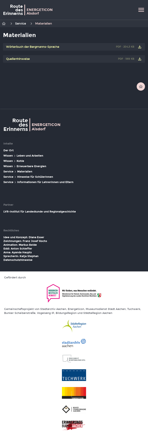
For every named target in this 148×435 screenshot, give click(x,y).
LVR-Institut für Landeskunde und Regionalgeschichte (39, 211)
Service (20, 23)
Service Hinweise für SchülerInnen (28, 177)
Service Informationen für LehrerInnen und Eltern (38, 182)
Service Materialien (17, 172)
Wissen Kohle (13, 161)
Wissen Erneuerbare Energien (24, 166)
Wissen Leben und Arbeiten (23, 156)
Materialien (43, 23)
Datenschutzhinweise (17, 260)
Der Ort (8, 150)
